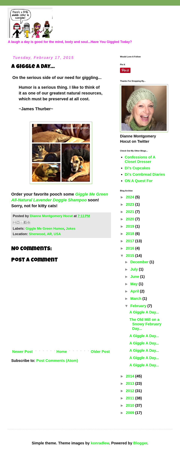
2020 (130, 219)
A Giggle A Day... (144, 312)
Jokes (70, 228)
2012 (130, 391)
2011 (130, 398)
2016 (130, 248)
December (139, 262)
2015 (130, 256)
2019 (130, 226)
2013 (130, 383)
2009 (130, 413)
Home (61, 352)
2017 (130, 241)
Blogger (140, 443)
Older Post (100, 352)
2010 (130, 405)
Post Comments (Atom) (57, 360)
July (134, 269)
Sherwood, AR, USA (45, 234)
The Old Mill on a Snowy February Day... (145, 324)
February (138, 306)
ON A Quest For (139, 181)
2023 (130, 204)
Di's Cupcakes (137, 168)
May (134, 284)
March (136, 298)
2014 (130, 376)
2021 (130, 212)
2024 (130, 197)
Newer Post (22, 352)
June (135, 276)
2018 (130, 234)
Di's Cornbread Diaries (145, 174)
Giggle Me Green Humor (45, 228)
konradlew (100, 443)
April (135, 291)
